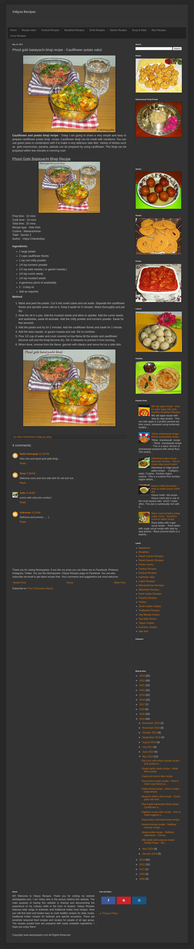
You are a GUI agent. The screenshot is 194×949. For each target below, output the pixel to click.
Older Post (119, 582)
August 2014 (149, 742)
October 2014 (150, 732)
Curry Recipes (18, 36)
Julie (22, 493)
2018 (142, 699)
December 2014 (151, 723)
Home (13, 30)
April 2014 (148, 849)
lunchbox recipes (148, 627)
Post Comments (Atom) (40, 588)
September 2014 (151, 737)
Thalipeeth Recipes (149, 610)
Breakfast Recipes (74, 30)
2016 (142, 709)
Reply (23, 463)
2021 (142, 685)
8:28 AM (30, 493)
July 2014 (148, 747)
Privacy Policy (110, 913)
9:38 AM (31, 473)
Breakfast (144, 552)
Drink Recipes (97, 30)
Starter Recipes (118, 30)
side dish (143, 631)
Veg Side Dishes (148, 619)
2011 (142, 869)
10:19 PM (44, 454)
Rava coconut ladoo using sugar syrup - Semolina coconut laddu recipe (165, 516)
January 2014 (150, 853)
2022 (142, 680)
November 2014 (151, 728)
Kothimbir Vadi (146, 577)
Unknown (25, 512)
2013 (142, 859)
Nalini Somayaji (29, 454)
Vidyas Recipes (24, 12)
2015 (142, 714)
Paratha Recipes (148, 598)
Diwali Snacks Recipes (151, 556)
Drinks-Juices (146, 564)
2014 (142, 719)
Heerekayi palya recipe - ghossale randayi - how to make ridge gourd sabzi (165, 461)
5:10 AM (36, 512)
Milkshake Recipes (149, 589)
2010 (142, 874)
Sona (23, 473)
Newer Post (19, 582)
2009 (142, 879)
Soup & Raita (139, 30)
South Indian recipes (150, 606)
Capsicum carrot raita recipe (157, 776)
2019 (142, 695)
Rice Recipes (159, 30)
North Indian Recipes (150, 593)
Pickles (142, 602)
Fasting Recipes (147, 568)
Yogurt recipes (146, 623)
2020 (142, 690)
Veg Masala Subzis (149, 614)
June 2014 (148, 751)
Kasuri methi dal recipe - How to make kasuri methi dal (165, 489)
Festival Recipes (50, 30)
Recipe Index (29, 30)
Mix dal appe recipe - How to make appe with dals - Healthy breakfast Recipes (165, 409)
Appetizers (144, 548)
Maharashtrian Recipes (151, 585)
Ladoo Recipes (147, 581)
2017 (142, 704)
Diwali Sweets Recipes (151, 560)
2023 (142, 675)
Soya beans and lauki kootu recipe (160, 819)
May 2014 (148, 756)
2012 (142, 864)
